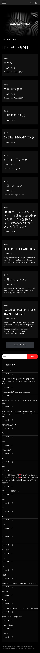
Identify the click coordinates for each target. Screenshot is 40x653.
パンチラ (5, 633)
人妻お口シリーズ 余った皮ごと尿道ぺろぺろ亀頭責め (19, 401)
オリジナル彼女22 (8, 370)
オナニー (5, 458)
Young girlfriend (7, 625)
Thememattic (29, 649)
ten (3, 508)
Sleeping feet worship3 (20, 249)
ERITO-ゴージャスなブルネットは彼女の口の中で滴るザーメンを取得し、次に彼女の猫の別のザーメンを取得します (20, 219)
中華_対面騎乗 (13, 89)
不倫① (4, 575)
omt (3, 541)
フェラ (4, 516)
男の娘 (8, 63)
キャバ (4, 524)
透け (3, 433)
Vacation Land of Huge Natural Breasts (16, 392)
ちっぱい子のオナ (16, 159)
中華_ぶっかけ (13, 185)
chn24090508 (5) (14, 115)
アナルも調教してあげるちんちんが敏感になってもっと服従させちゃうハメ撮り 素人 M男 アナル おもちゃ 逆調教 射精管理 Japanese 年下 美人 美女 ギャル (20, 479)
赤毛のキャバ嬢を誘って (10, 491)
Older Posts (20, 345)
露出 (3, 467)
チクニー (5, 591)
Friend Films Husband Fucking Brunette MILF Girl (19, 583)
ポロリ (4, 441)
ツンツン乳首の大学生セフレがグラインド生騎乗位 (20, 608)
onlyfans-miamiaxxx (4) (20, 137)
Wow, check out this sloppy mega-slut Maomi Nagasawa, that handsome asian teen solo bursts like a (20, 413)
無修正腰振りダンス (9, 425)
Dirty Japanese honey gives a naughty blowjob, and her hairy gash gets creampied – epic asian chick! (19, 381)
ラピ (3, 566)
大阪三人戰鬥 (6, 450)
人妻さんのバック (15, 279)
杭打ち (4, 499)
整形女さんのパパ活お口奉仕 (12, 617)
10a (3, 533)
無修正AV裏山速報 (20, 24)
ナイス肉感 (6, 550)
